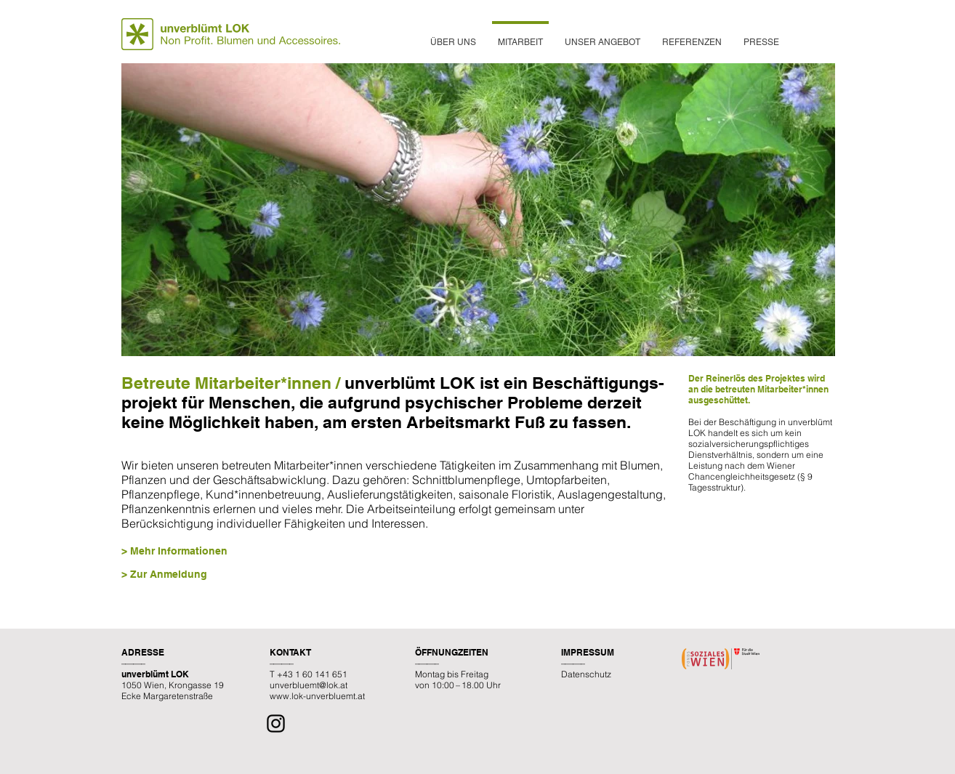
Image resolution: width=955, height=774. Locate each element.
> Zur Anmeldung (164, 574)
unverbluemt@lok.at (308, 685)
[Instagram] (276, 723)
